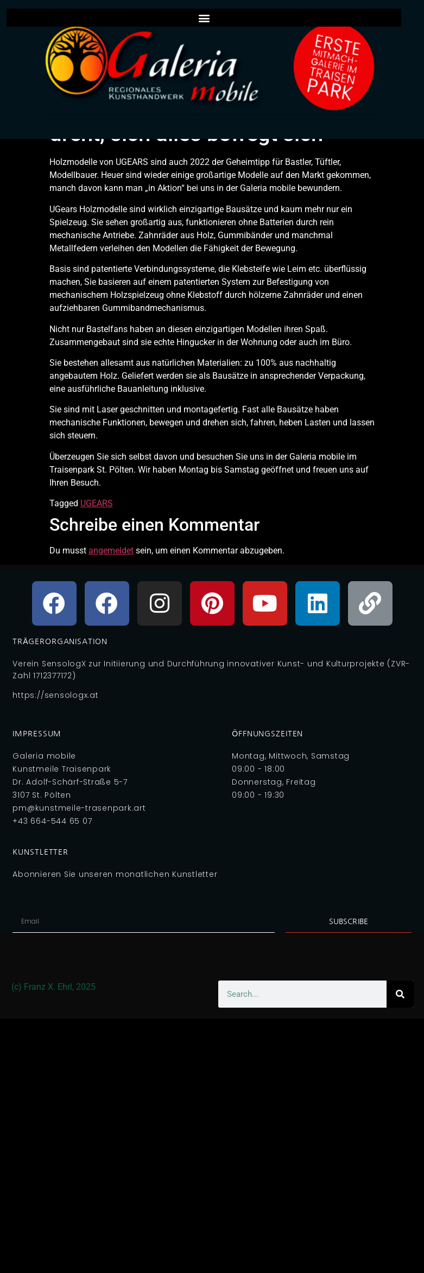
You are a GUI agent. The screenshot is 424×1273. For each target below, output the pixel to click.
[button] (204, 18)
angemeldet (111, 550)
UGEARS (96, 503)
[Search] (400, 994)
